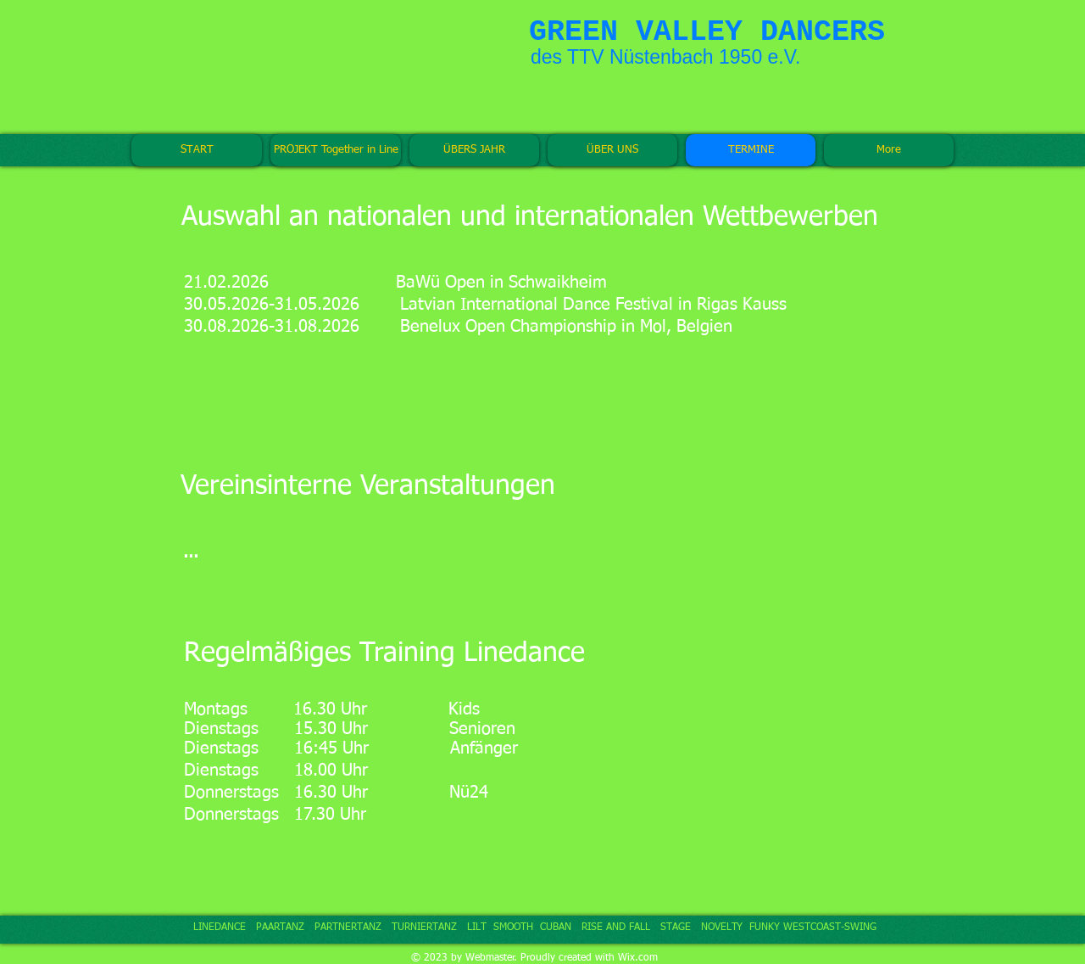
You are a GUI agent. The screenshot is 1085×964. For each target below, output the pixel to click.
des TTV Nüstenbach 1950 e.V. (665, 57)
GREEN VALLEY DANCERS (707, 32)
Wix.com (638, 958)
